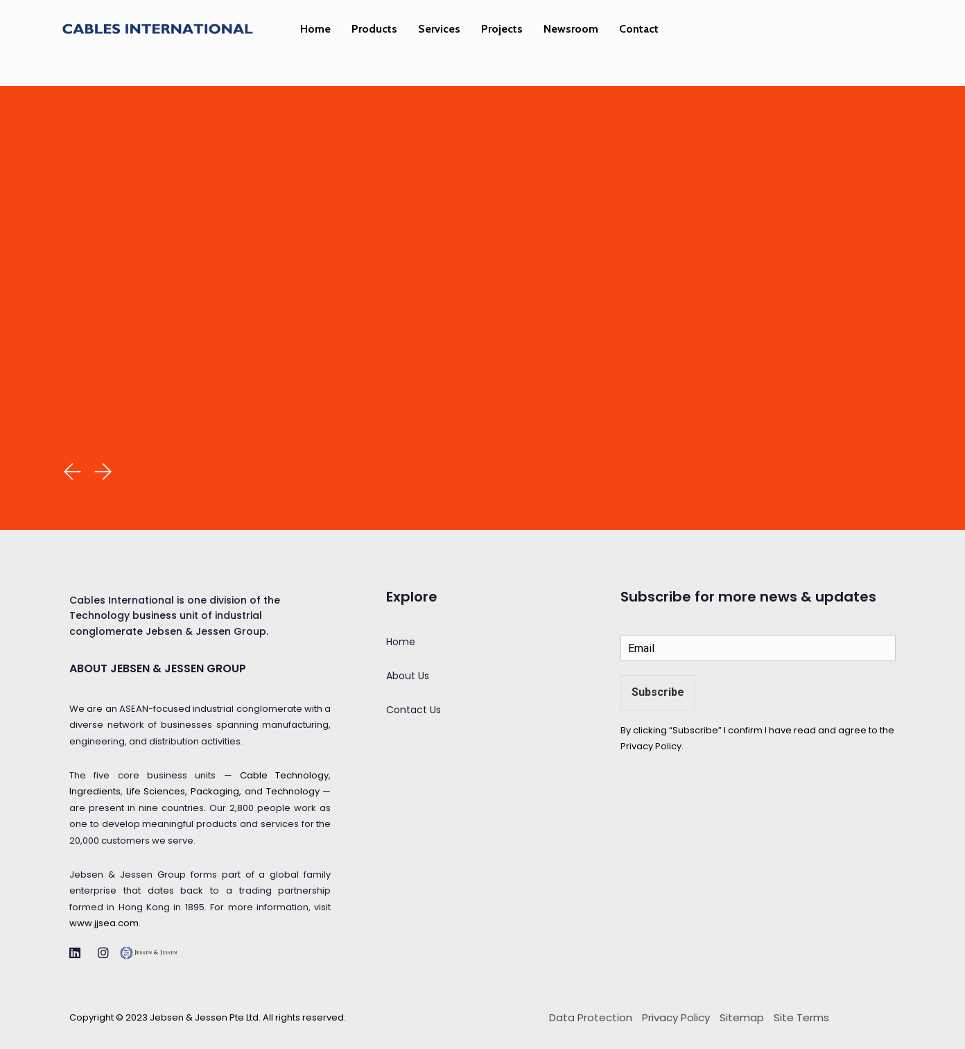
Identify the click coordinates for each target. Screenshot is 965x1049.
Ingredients (95, 791)
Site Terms (801, 1017)
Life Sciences (156, 791)
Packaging (215, 791)
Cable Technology (284, 775)
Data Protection (590, 1017)
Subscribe (658, 692)
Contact (639, 28)
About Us (407, 676)
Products (374, 28)
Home (315, 28)
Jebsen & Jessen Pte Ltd (204, 1017)
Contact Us (413, 710)
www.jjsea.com (104, 923)
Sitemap (742, 1017)
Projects (502, 28)
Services (439, 28)
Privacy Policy (650, 746)
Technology (293, 791)
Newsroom (571, 28)
